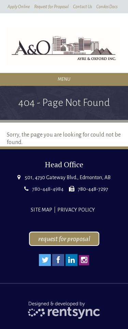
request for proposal (64, 238)
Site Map (41, 210)
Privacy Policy (76, 210)
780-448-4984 (47, 189)
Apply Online (19, 6)
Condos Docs (106, 6)
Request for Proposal (51, 6)
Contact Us (82, 6)
